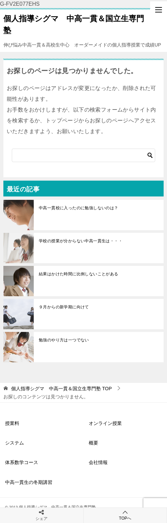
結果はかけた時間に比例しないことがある (78, 274)
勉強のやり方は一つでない (64, 340)
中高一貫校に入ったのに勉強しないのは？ (78, 208)
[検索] (83, 155)
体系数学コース (21, 462)
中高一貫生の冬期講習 (28, 482)
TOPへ (125, 515)
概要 (93, 442)
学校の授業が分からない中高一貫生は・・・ (80, 241)
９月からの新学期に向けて (64, 307)
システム (14, 442)
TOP (61, 388)
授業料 (12, 423)
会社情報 (98, 462)
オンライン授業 (105, 423)
